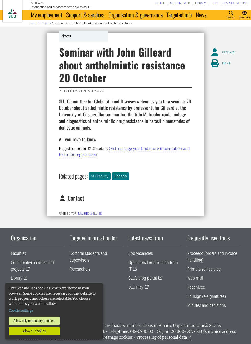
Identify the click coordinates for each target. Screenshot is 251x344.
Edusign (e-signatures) (206, 296)
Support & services (85, 14)
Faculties (18, 253)
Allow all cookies (34, 331)
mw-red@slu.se (90, 213)
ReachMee (196, 287)
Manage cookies (118, 337)
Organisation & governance (135, 14)
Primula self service (204, 269)
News (201, 14)
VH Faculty (99, 176)
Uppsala (120, 176)
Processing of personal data (162, 337)
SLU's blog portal (142, 278)
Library (16, 278)
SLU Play (135, 287)
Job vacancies (140, 253)
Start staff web (41, 23)
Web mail (195, 278)
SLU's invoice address (216, 331)
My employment (46, 14)
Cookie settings (21, 310)
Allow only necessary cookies (34, 321)
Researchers (80, 269)
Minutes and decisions (206, 305)
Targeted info (179, 14)
